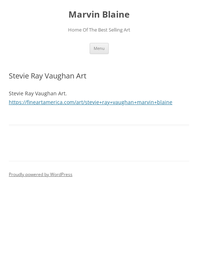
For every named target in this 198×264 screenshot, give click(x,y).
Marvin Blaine (99, 14)
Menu (99, 48)
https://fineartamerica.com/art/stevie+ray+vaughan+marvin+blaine (90, 102)
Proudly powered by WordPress (40, 174)
